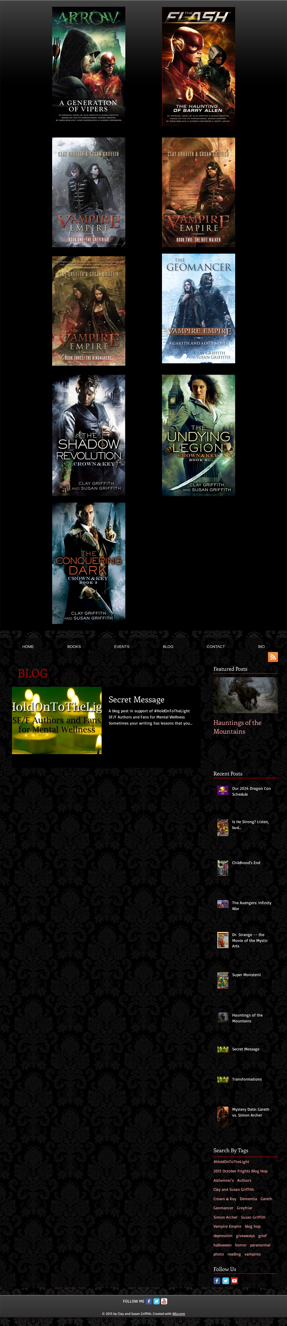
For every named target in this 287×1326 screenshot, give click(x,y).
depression (223, 1235)
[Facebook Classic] (216, 1280)
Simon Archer (225, 1217)
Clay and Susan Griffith (233, 1189)
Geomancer (223, 1207)
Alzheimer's (223, 1180)
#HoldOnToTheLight (231, 1161)
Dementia (248, 1198)
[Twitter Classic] (225, 1280)
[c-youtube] (164, 1301)
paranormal (260, 1244)
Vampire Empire (227, 1226)
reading (234, 1253)
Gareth (266, 1198)
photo (218, 1253)
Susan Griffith (253, 1217)
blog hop (252, 1226)
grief (262, 1235)
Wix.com (178, 1313)
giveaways (245, 1235)
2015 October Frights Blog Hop (240, 1170)
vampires (253, 1253)
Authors (244, 1180)
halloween (222, 1244)
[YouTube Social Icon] (234, 1280)
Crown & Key (224, 1198)
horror (241, 1244)
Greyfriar (244, 1207)
